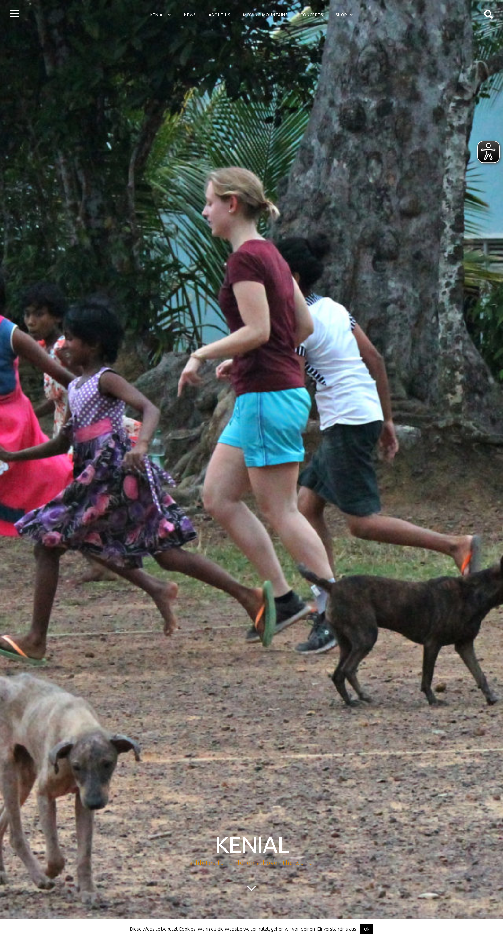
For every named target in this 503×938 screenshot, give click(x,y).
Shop (341, 15)
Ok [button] (366, 929)
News (190, 15)
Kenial (157, 15)
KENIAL (252, 845)
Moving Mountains (265, 15)
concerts (311, 15)
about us (219, 15)
